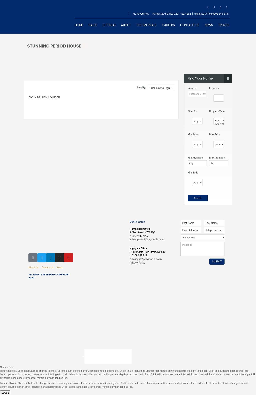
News (209, 25)
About (126, 25)
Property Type (217, 111)
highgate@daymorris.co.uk (147, 259)
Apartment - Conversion (219, 120)
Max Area (217, 157)
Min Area (196, 157)
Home (79, 25)
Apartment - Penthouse (219, 124)
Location (214, 88)
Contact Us (189, 25)
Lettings (109, 25)
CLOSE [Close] (5, 392)
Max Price (214, 134)
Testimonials (146, 25)
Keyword (192, 88)
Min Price (193, 134)
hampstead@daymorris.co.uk (148, 239)
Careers (168, 25)
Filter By (192, 111)
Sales (93, 25)
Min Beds (193, 172)
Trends (223, 25)
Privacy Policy (137, 262)
